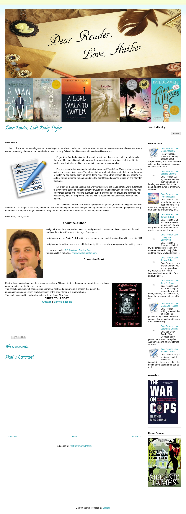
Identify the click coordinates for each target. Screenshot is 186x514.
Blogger (106, 508)
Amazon (47, 301)
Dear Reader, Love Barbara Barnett (170, 172)
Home (74, 436)
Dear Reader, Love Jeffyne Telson (170, 258)
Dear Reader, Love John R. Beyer (170, 281)
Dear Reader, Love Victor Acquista (170, 149)
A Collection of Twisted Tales (78, 250)
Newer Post (13, 436)
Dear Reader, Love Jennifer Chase (170, 350)
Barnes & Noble (63, 301)
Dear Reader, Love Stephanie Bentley (170, 327)
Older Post (136, 436)
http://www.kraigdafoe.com (84, 253)
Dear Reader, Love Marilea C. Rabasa (170, 304)
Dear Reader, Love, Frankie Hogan (170, 195)
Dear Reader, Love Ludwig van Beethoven (170, 237)
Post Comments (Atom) (80, 446)
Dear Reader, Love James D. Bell (170, 215)
